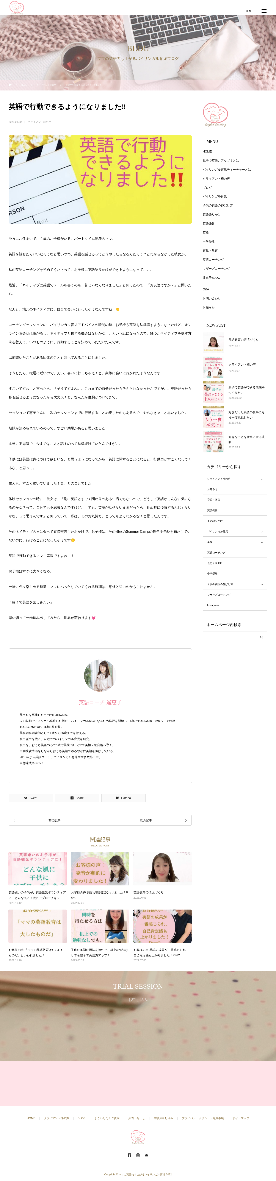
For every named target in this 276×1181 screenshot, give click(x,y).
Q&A (206, 289)
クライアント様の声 (39, 121)
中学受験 (209, 241)
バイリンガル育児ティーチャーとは (227, 169)
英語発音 (209, 223)
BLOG (81, 1118)
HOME (207, 151)
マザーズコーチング (216, 268)
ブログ (207, 187)
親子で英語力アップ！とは (221, 160)
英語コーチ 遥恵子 (100, 702)
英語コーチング (213, 259)
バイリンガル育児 (215, 196)
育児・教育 (210, 250)
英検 (206, 232)
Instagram (213, 605)
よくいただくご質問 (106, 1118)
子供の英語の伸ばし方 (218, 205)
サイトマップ (240, 1118)
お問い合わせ (212, 298)
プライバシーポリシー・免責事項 (203, 1118)
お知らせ (209, 307)
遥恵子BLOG (211, 277)
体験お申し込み (163, 1118)
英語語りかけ (212, 214)
